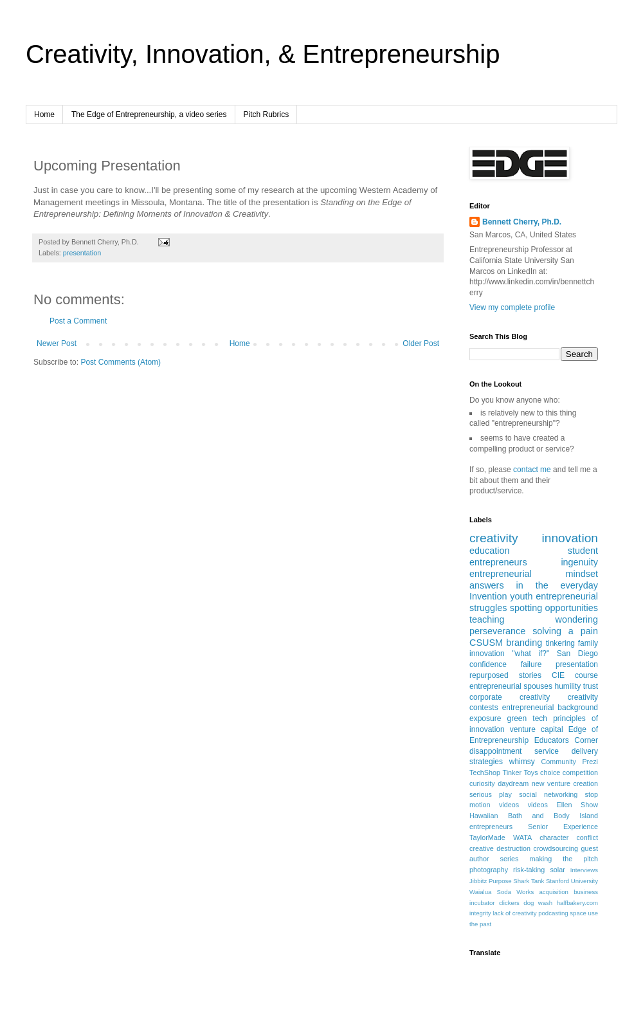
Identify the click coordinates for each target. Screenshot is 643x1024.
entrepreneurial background (550, 707)
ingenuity (579, 562)
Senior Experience (563, 826)
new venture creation (565, 783)
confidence (488, 664)
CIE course (575, 675)
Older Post (421, 343)
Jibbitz (478, 880)
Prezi (590, 761)
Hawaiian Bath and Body (519, 815)
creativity (493, 538)
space (578, 913)
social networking (548, 794)
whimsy (522, 761)
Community (558, 761)
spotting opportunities (554, 608)
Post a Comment (78, 320)
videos (538, 805)
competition (580, 772)
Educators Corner (566, 740)
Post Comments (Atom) (120, 362)
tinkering (560, 643)
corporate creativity (509, 697)
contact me (532, 469)
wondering (577, 619)
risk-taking (529, 869)
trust (590, 686)
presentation (82, 253)
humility (567, 686)
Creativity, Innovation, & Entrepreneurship (263, 54)
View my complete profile (512, 307)
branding (524, 642)
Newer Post (57, 343)
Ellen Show (577, 805)
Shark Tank (528, 880)
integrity (480, 913)
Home (44, 114)
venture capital (536, 729)
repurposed (489, 675)
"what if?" (530, 653)
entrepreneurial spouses (510, 686)
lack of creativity (514, 913)
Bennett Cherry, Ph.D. (521, 221)
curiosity (482, 783)
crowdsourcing (556, 848)
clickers (509, 902)
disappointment (495, 751)
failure (531, 664)
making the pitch (563, 859)
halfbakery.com (577, 902)
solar (557, 869)
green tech (527, 718)
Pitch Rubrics (266, 114)
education (489, 550)
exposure (485, 718)
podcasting (553, 913)
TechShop (484, 772)
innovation (570, 538)
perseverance (497, 631)
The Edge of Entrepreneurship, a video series (148, 114)
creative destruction (499, 848)
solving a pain (565, 631)
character (553, 837)
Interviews (584, 869)
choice (550, 772)
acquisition (553, 891)
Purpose (500, 880)
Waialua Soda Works (501, 891)
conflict (587, 837)
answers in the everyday (533, 585)
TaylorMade (487, 837)
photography (488, 869)
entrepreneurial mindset (533, 574)
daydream (513, 783)
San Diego (577, 653)
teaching (486, 619)
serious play (490, 794)
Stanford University (572, 880)
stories (530, 675)
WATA (522, 837)
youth (521, 596)
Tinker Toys (520, 772)
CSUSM (486, 642)
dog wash (537, 902)
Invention (488, 596)
